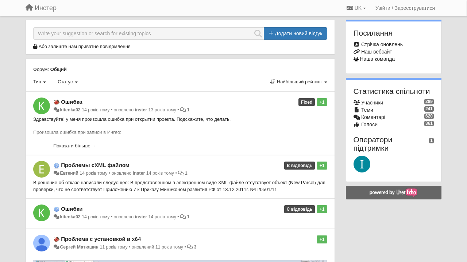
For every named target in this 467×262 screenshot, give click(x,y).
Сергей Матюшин (79, 247)
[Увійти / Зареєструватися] (405, 8)
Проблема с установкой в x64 (101, 239)
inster (141, 109)
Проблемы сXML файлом (95, 165)
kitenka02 (70, 109)
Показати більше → (74, 145)
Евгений (69, 173)
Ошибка (71, 102)
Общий (58, 69)
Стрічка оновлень (382, 44)
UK (356, 8)
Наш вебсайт (376, 52)
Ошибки (71, 209)
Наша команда (377, 59)
